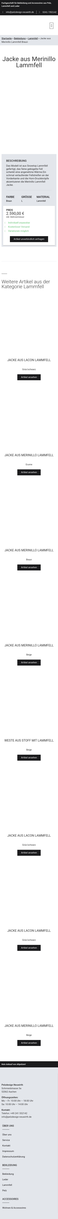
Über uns (6, 1134)
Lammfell (33, 38)
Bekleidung (20, 38)
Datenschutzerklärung (13, 1156)
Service (6, 1140)
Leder (5, 1179)
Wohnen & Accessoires (14, 1207)
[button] (51, 26)
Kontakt (6, 1145)
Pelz (4, 1190)
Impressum (8, 1151)
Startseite (7, 38)
